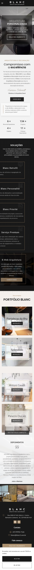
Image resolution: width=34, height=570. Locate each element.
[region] (17, 558)
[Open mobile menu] (2, 3)
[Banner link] (17, 347)
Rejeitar (17, 565)
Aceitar (17, 559)
